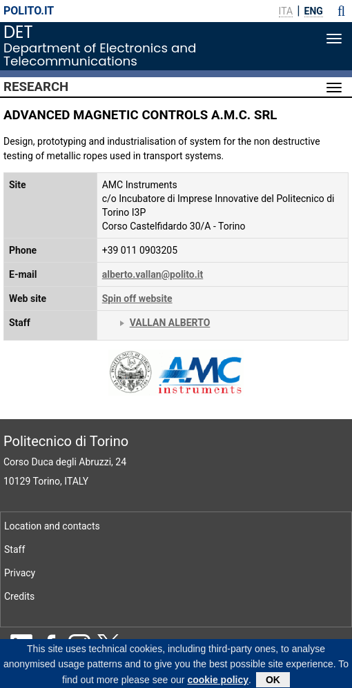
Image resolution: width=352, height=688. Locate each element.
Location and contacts (52, 526)
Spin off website (137, 298)
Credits (19, 596)
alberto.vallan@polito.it (153, 274)
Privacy (19, 572)
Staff (14, 549)
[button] (341, 11)
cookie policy (217, 681)
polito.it (28, 10)
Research (35, 86)
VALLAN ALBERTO (170, 322)
